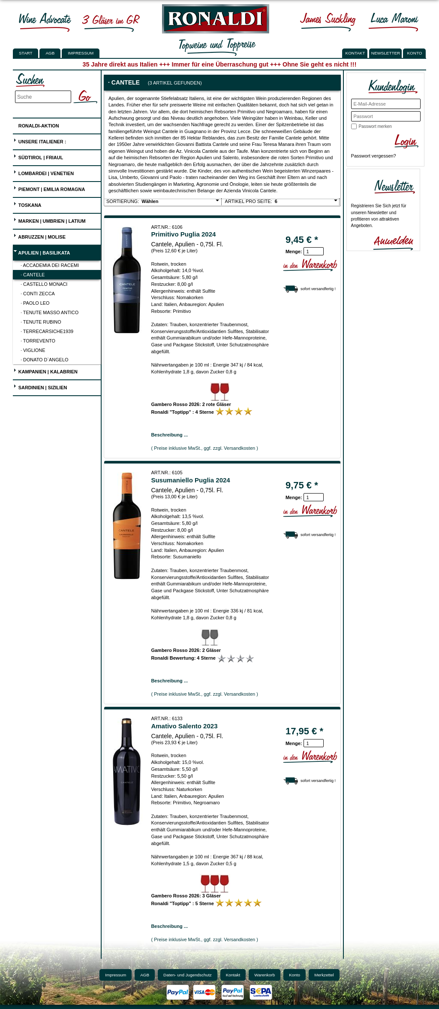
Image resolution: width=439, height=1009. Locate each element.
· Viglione (33, 350)
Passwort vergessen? (373, 155)
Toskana (27, 204)
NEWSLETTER (385, 53)
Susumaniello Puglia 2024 (190, 480)
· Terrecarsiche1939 (47, 331)
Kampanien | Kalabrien (45, 370)
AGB (49, 53)
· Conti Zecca (38, 293)
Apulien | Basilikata (41, 251)
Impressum (80, 53)
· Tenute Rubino (41, 321)
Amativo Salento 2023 (184, 726)
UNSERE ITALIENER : (39, 140)
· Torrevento (38, 340)
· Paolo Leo (35, 303)
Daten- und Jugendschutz (187, 975)
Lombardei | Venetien (43, 172)
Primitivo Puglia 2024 (183, 234)
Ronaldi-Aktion (36, 124)
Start (25, 53)
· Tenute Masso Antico (49, 312)
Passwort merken (375, 126)
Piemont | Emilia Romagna (49, 188)
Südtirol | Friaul (38, 156)
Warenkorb (264, 975)
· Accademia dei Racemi (50, 265)
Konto (294, 975)
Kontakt (233, 975)
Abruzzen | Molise (39, 235)
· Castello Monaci (44, 284)
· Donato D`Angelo (44, 359)
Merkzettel (324, 975)
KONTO (414, 53)
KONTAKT (355, 53)
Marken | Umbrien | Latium (49, 220)
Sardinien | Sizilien (40, 386)
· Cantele (33, 274)
